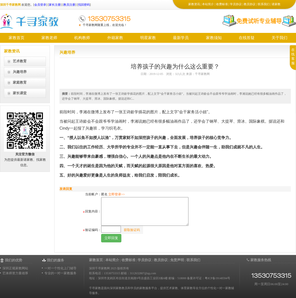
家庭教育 (20, 82)
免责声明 (177, 260)
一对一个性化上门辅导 (60, 268)
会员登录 (40, 4)
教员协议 (250, 4)
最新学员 (181, 38)
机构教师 (82, 38)
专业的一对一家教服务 (60, 273)
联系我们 (264, 4)
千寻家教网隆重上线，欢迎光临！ (105, 25)
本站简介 (208, 4)
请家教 (276, 4)
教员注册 (69, 4)
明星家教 (148, 38)
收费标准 (222, 4)
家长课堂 (20, 93)
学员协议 (236, 4)
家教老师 (49, 38)
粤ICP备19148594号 (217, 278)
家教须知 (214, 38)
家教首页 (16, 38)
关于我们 (279, 38)
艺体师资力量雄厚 (15, 273)
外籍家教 (115, 38)
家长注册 (55, 4)
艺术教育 (20, 61)
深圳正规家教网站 (15, 268)
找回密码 (84, 4)
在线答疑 (247, 38)
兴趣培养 (20, 72)
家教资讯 (194, 4)
